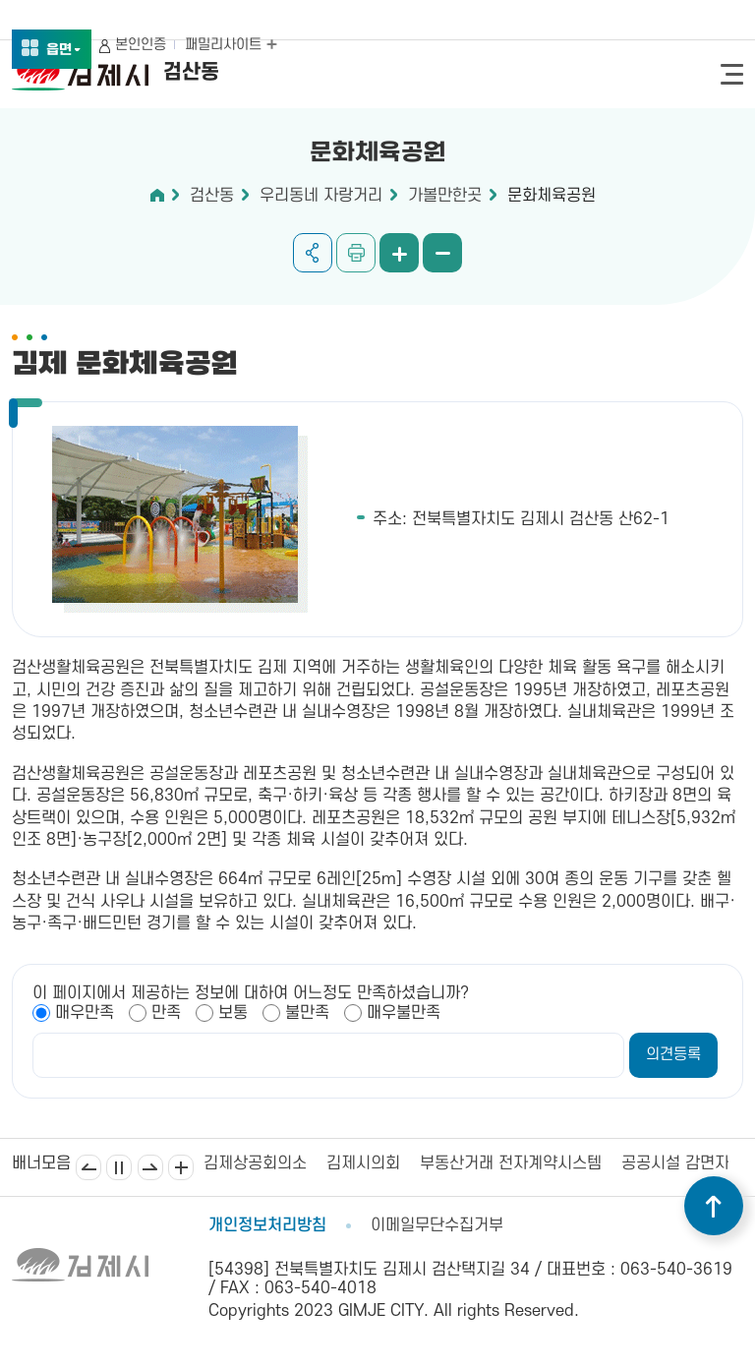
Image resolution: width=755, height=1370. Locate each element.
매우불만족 (403, 1013)
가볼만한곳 (445, 196)
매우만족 (84, 1013)
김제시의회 (363, 1163)
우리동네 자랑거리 (321, 196)
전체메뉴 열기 (732, 74)
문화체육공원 (551, 196)
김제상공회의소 (255, 1163)
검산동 (212, 196)
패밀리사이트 (231, 44)
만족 (166, 1013)
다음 (150, 1167)
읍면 (64, 50)
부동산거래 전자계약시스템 (511, 1163)
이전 (88, 1167)
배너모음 (181, 1167)
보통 (233, 1013)
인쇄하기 (356, 252)
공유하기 (312, 252)
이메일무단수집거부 (437, 1225)
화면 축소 (442, 252)
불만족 (307, 1013)
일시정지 (119, 1167)
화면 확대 (399, 252)
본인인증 (140, 44)
